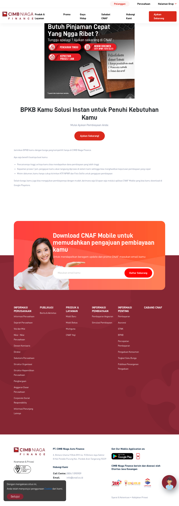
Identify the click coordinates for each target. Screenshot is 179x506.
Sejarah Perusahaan (23, 322)
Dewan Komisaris (22, 346)
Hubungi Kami (130, 16)
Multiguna (70, 329)
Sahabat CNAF (105, 16)
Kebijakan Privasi (140, 497)
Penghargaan (20, 381)
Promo (66, 14)
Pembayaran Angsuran (102, 316)
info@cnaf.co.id (75, 477)
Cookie (48, 488)
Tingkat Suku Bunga (127, 358)
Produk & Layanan (40, 16)
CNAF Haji (71, 335)
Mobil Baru (71, 316)
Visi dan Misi (19, 329)
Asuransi (122, 322)
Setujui (15, 496)
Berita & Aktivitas (48, 313)
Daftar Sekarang (138, 273)
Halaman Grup (167, 4)
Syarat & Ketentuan (120, 497)
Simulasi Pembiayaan (102, 322)
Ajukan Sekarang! (89, 136)
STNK (120, 329)
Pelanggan (119, 4)
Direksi (17, 352)
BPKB (121, 335)
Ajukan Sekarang (159, 16)
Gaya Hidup (83, 16)
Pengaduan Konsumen (128, 352)
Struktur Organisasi (23, 364)
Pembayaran (124, 316)
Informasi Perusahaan (24, 316)
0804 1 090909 (74, 473)
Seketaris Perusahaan (24, 358)
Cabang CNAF (153, 307)
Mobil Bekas (71, 322)
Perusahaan (143, 4)
